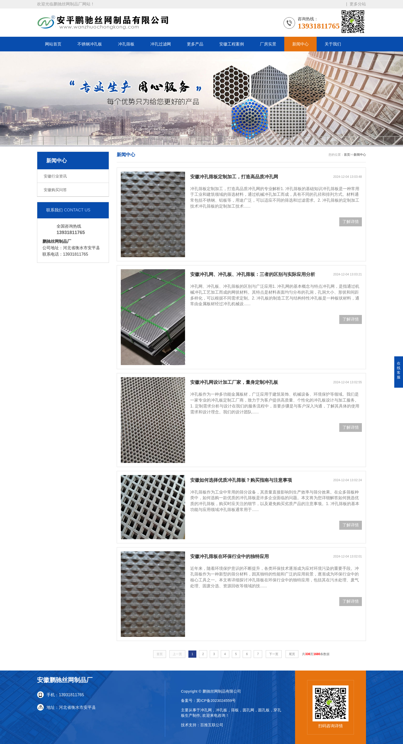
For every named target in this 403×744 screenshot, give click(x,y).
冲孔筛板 (126, 44)
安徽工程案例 (231, 44)
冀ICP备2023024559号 (216, 700)
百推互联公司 (211, 725)
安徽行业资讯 (55, 176)
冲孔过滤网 (160, 44)
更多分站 (358, 4)
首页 (347, 154)
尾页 (292, 654)
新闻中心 (300, 44)
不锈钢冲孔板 (89, 44)
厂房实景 (268, 44)
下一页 (273, 654)
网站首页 (53, 44)
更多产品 (195, 44)
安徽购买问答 (55, 190)
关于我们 (333, 44)
